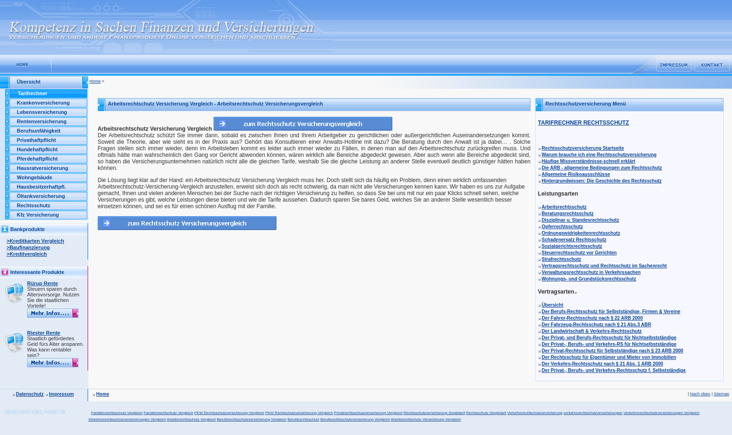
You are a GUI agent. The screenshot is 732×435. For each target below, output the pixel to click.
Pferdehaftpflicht (37, 158)
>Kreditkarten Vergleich (35, 241)
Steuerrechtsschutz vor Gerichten (579, 252)
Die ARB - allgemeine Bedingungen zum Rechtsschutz (602, 167)
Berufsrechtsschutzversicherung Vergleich (251, 419)
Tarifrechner (32, 93)
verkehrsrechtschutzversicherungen (592, 413)
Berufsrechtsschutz (303, 419)
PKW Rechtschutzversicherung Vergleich (299, 413)
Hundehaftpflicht (37, 149)
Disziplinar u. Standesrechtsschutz (580, 220)
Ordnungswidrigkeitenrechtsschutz (581, 233)
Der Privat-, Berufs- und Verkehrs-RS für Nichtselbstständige (609, 344)
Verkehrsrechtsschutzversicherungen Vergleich (127, 419)
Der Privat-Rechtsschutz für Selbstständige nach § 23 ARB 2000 (612, 350)
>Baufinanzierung (28, 247)
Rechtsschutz (33, 205)
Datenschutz (29, 394)
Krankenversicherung (43, 102)
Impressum (61, 394)
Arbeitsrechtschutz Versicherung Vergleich (426, 419)
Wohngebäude (34, 177)
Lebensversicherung (42, 112)
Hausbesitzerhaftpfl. (41, 186)
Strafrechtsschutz (561, 259)
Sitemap (721, 394)
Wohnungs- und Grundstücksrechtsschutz (589, 278)
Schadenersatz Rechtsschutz (574, 239)
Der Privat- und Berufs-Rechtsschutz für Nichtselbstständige (609, 337)
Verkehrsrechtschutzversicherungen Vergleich (661, 413)
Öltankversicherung (41, 196)
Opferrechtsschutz (562, 226)
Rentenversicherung (41, 121)
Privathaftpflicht (36, 140)
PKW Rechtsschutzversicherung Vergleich (229, 413)
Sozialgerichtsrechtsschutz (572, 246)
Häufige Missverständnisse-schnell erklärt (588, 161)
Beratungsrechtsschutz (568, 213)
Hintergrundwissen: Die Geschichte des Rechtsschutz (602, 180)
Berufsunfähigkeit (39, 130)
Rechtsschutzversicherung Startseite (583, 148)
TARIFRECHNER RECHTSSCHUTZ (583, 122)
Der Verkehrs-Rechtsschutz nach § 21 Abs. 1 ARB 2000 (602, 363)
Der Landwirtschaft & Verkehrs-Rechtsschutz (592, 331)
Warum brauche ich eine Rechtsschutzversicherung (599, 154)
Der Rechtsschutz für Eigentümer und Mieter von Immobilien (609, 357)
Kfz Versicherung (38, 215)
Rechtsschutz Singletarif (486, 413)
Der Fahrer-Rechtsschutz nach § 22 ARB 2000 (592, 318)
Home (95, 81)
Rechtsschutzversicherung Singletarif (434, 413)
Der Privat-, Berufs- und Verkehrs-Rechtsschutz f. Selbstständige (614, 370)
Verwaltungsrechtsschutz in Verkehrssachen (591, 272)
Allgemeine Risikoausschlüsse (576, 174)
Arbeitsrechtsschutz (564, 207)
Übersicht (552, 305)
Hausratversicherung (42, 168)
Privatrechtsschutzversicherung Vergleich (368, 413)
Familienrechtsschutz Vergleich (116, 413)
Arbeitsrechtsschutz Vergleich (191, 419)
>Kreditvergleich (27, 254)
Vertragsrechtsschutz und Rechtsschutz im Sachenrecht (604, 265)
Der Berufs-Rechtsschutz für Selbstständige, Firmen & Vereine (611, 311)
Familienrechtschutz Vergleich (168, 413)
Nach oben (700, 394)
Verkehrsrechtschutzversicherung (534, 413)
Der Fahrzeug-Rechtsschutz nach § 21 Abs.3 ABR (596, 324)
